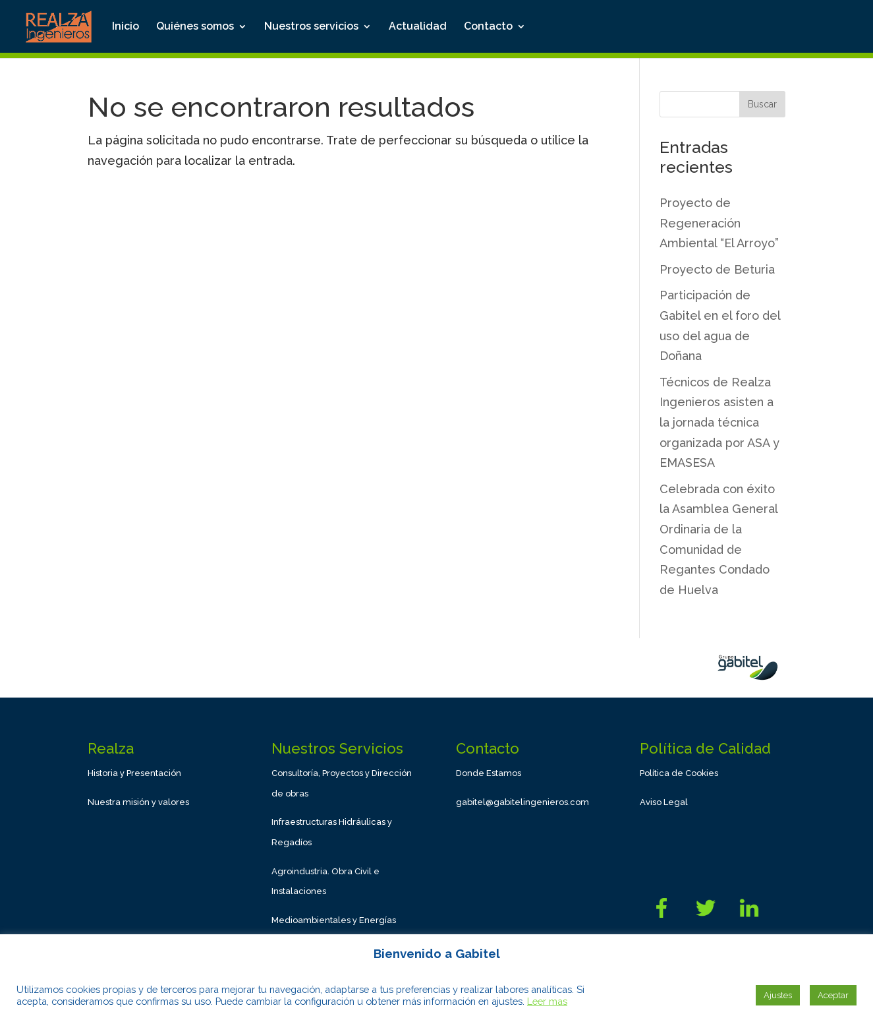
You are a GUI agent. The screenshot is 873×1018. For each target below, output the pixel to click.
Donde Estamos (488, 773)
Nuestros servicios (311, 27)
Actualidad (418, 27)
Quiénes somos (195, 27)
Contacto (488, 27)
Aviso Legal (664, 802)
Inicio (125, 27)
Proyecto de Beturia (717, 269)
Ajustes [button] (778, 995)
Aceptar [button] (833, 995)
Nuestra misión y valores (138, 802)
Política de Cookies (679, 773)
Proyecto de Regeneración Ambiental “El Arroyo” (719, 223)
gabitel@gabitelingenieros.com (522, 802)
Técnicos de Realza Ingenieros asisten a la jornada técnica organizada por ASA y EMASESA (719, 422)
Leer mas (547, 1001)
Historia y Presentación (134, 773)
